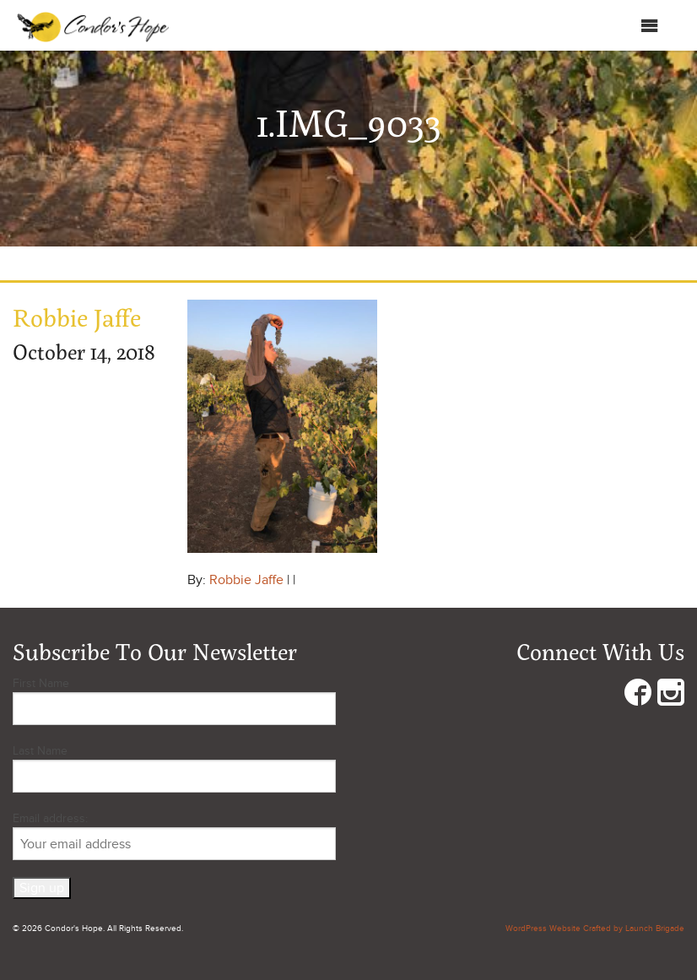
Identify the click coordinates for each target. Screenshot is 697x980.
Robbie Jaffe (246, 579)
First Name (41, 683)
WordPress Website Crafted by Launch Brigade (594, 928)
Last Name (40, 751)
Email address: (174, 835)
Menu (632, 25)
